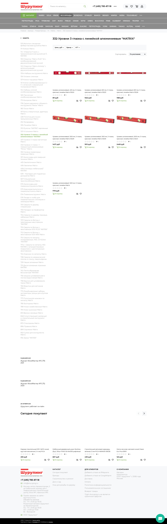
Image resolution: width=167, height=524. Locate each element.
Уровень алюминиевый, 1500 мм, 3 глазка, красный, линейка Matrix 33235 (99, 138)
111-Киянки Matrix (27, 49)
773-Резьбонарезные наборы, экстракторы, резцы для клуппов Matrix (34, 293)
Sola (49, 15)
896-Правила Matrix (29, 326)
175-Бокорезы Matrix (29, 100)
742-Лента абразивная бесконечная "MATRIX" (30, 272)
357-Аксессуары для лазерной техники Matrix (33, 158)
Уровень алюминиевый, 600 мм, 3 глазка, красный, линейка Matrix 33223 (99, 91)
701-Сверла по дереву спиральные (30, 206)
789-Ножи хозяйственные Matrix (34, 307)
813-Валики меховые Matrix (32, 313)
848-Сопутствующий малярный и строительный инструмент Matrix (34, 318)
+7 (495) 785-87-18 (102, 6)
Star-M (33, 26)
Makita (25, 38)
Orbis (90, 21)
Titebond (45, 21)
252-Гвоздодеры (27, 122)
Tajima (25, 26)
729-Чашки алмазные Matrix (32, 262)
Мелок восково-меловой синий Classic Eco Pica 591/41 (130, 450)
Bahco (97, 15)
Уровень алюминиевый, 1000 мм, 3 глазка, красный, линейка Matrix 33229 (67, 138)
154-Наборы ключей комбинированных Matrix (31, 91)
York (105, 26)
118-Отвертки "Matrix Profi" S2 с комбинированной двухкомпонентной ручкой (33, 61)
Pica (37, 21)
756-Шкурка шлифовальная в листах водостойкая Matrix (33, 277)
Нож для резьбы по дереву (64, 485)
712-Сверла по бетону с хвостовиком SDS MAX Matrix (33, 234)
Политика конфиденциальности (98, 485)
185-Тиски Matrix (27, 109)
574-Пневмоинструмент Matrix (33, 194)
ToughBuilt (132, 15)
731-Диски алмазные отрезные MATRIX (33, 266)
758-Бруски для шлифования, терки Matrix (33, 282)
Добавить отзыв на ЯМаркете (97, 472)
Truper (135, 21)
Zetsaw (74, 26)
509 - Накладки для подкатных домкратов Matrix (33, 175)
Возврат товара (91, 491)
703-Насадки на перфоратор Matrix (32, 211)
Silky (57, 26)
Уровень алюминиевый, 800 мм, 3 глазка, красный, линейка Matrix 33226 (131, 91)
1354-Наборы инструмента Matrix (34, 73)
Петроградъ (27, 21)
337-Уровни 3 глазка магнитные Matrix (34, 141)
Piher (40, 26)
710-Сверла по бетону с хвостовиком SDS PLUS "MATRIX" (34, 228)
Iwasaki (65, 26)
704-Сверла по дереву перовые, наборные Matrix (34, 216)
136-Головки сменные (29, 77)
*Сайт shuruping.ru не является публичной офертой (97, 495)
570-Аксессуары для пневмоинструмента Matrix (32, 185)
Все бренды (66, 15)
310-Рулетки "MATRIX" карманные (34, 128)
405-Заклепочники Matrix (31, 162)
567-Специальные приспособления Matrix (30, 180)
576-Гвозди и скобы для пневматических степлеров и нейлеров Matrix (33, 200)
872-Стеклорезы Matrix (30, 323)
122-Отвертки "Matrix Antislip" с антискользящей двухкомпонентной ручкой (33, 68)
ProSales (35, 522)
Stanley (88, 15)
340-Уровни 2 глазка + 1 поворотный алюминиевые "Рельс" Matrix (32, 147)
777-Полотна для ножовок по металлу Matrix (32, 299)
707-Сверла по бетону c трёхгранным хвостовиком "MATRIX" (32, 222)
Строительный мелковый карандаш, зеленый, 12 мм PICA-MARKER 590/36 (97, 450)
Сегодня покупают (34, 413)
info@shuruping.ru (30, 483)
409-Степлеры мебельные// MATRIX (32, 170)
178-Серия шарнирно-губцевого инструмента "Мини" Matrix (34, 104)
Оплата (88, 482)
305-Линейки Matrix (29, 125)
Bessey (105, 15)
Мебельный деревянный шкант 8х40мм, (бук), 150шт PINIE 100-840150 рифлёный (67, 450)
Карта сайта (36, 520)
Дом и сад (57, 482)
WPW (83, 21)
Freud (68, 21)
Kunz (137, 26)
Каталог (28, 15)
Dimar (75, 21)
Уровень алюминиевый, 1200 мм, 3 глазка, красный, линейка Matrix (67, 184)
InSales (51, 522)
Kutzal (130, 26)
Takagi (122, 26)
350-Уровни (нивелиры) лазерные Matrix (31, 153)
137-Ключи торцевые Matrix (32, 80)
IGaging (83, 26)
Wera (121, 15)
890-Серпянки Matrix (29, 330)
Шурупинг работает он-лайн (32, 406)
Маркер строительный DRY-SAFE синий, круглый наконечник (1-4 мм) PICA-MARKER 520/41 (35, 450)
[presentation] (138, 413)
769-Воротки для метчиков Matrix (32, 287)
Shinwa (113, 26)
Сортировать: (120, 54)
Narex (41, 15)
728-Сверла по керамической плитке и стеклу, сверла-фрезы (34, 258)
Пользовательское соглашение (98, 488)
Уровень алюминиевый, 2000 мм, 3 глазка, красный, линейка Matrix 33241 (131, 138)
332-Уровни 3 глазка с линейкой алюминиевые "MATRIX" (34, 136)
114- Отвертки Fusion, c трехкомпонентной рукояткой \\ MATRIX (34, 54)
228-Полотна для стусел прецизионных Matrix (30, 118)
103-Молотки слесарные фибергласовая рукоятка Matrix (34, 45)
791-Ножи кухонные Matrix (31, 310)
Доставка (88, 479)
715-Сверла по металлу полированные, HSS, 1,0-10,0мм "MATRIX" (33, 240)
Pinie (108, 21)
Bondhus (78, 15)
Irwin (55, 15)
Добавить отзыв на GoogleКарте (98, 476)
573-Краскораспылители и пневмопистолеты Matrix (32, 190)
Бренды (56, 476)
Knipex (114, 15)
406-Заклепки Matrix (29, 166)
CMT (54, 21)
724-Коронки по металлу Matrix (33, 254)
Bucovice (99, 21)
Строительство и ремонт (63, 479)
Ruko (60, 21)
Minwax (126, 21)
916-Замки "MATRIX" (29, 338)
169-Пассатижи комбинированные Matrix (31, 96)
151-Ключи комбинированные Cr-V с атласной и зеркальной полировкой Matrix (34, 85)
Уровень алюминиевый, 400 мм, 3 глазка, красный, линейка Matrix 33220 (67, 91)
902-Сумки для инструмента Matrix (32, 334)
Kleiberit (116, 21)
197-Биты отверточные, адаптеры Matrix (34, 113)
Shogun (49, 26)
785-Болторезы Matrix (29, 304)
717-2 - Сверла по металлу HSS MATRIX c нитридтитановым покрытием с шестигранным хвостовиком (33, 248)
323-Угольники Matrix (29, 131)
